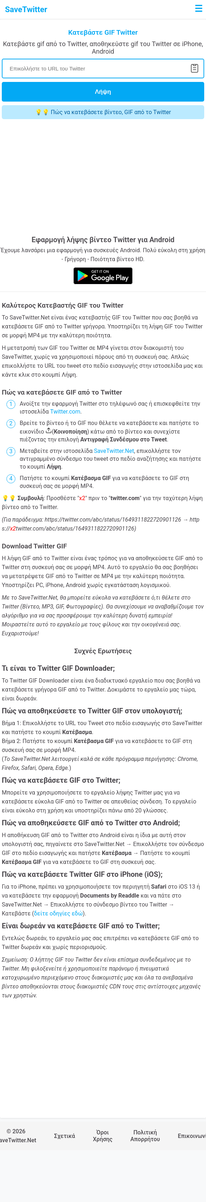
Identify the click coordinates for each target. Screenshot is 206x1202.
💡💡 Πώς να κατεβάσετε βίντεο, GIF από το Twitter (103, 112)
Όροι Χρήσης (103, 1136)
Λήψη (103, 91)
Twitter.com (65, 411)
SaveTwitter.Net (114, 451)
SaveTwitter (26, 9)
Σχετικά (64, 1136)
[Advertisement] (90, 178)
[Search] (103, 68)
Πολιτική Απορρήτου (145, 1136)
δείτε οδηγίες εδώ (58, 913)
